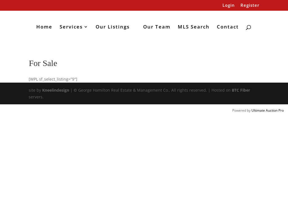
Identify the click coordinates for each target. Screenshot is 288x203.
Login (228, 5)
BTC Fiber (241, 90)
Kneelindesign (55, 90)
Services (71, 27)
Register (249, 5)
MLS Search (194, 27)
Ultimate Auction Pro (267, 110)
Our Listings (113, 27)
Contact (228, 27)
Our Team (156, 27)
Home (44, 27)
